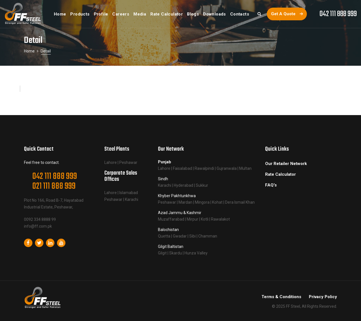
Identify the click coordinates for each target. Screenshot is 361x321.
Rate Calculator (280, 174)
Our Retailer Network (286, 163)
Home (29, 51)
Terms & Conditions (281, 296)
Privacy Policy (323, 296)
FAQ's (271, 185)
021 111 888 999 (54, 186)
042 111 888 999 (338, 14)
